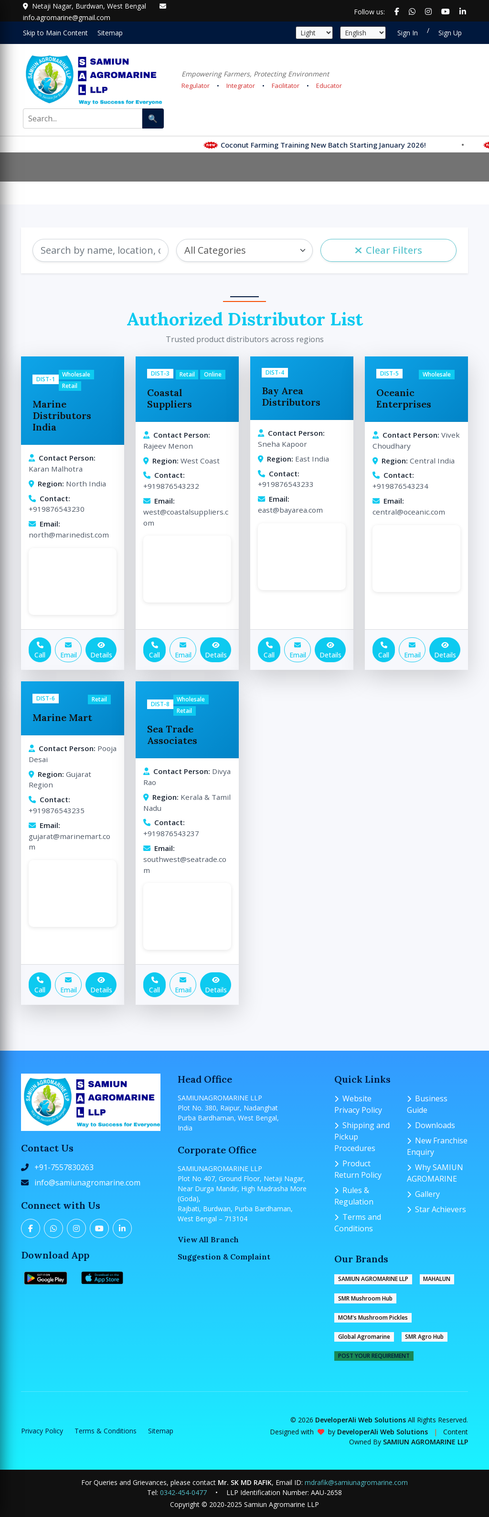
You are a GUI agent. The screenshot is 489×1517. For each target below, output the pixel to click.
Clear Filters (388, 250)
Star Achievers (436, 1209)
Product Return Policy (358, 1169)
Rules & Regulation (353, 1196)
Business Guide (427, 1104)
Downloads (431, 1125)
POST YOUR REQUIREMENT (374, 1356)
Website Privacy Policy (358, 1104)
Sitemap (160, 1430)
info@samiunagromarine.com (87, 1182)
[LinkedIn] (122, 1228)
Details (101, 650)
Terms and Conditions (357, 1223)
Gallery (423, 1194)
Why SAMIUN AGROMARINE (435, 1173)
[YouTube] (99, 1228)
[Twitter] (53, 1228)
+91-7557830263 (64, 1167)
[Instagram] (76, 1228)
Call (39, 650)
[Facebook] (30, 1228)
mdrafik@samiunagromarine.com (356, 1482)
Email (68, 650)
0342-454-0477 (183, 1492)
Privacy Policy (42, 1430)
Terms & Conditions (105, 1430)
